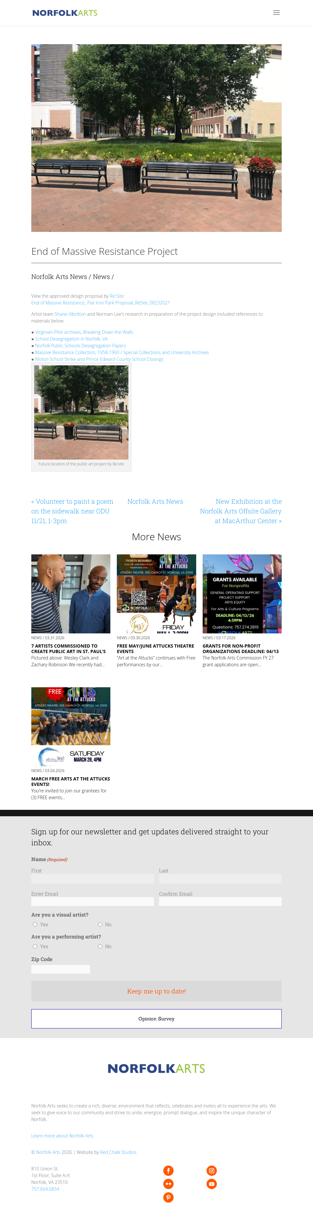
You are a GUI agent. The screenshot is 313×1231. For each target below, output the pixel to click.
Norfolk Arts (48, 1152)
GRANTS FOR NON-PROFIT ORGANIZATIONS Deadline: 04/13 (241, 648)
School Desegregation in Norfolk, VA (71, 339)
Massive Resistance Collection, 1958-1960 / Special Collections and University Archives (122, 352)
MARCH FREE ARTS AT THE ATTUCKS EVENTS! (70, 781)
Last (163, 870)
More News (156, 536)
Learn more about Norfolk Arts (62, 1136)
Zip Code (41, 959)
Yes (44, 924)
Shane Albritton (70, 314)
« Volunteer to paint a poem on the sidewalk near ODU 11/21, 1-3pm (72, 511)
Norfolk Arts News (59, 276)
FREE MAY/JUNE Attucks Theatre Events (155, 648)
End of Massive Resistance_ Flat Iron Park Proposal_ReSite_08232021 (100, 303)
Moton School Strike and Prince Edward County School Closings (99, 359)
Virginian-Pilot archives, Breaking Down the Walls (84, 332)
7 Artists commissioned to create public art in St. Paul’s (68, 648)
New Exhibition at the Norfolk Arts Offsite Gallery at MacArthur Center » (241, 511)
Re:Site (116, 296)
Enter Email (44, 893)
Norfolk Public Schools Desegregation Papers (80, 345)
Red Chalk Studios (118, 1152)
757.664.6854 (45, 1189)
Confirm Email (176, 893)
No (108, 924)
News (101, 276)
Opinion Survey (156, 1019)
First (36, 870)
